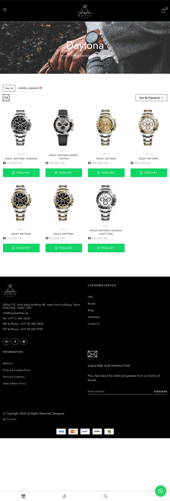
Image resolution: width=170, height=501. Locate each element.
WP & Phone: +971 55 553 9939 (23, 329)
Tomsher (12, 419)
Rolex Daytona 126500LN (21, 158)
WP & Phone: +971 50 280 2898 (23, 324)
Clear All (9, 88)
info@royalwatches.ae (15, 313)
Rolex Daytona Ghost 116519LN (63, 157)
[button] (163, 10)
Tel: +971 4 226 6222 (16, 318)
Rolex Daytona (106, 158)
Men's (21, 154)
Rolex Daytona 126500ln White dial (106, 232)
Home (64, 55)
